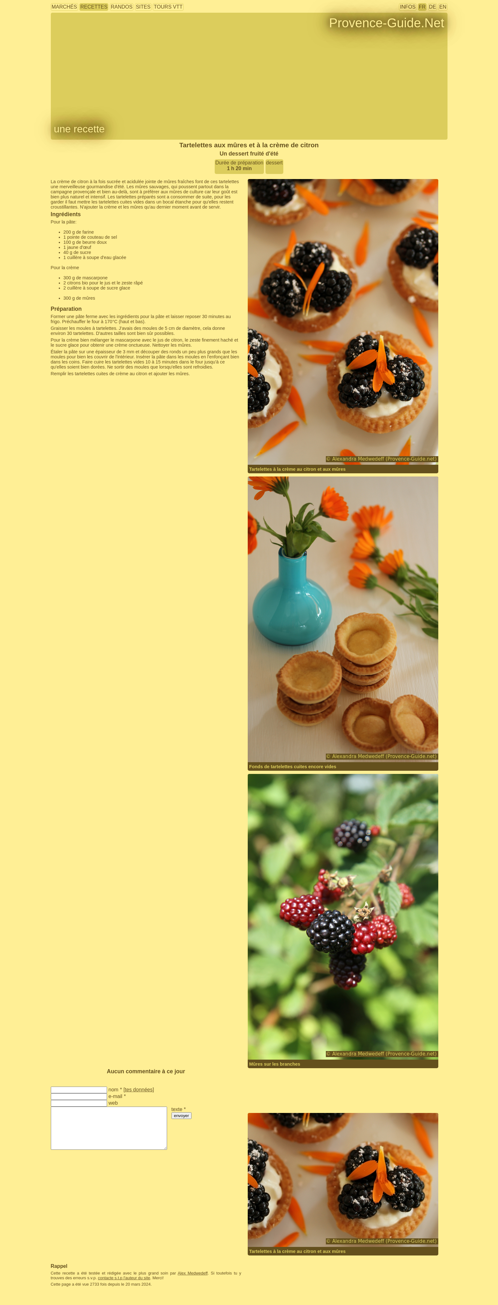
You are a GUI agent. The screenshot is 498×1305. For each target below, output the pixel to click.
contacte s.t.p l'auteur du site (124, 1277)
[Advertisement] (137, 388)
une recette (79, 129)
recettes (93, 7)
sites (143, 7)
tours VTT (168, 7)
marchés (64, 7)
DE (432, 7)
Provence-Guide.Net (386, 23)
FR (422, 7)
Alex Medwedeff (192, 1273)
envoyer (181, 1115)
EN (442, 7)
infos (407, 7)
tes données (138, 1089)
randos (121, 7)
